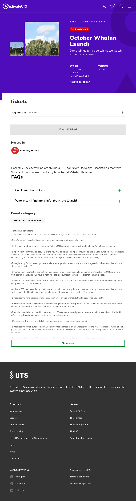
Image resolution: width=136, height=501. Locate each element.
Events (73, 21)
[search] (121, 6)
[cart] (112, 6)
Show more (68, 343)
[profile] (104, 6)
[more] (129, 6)
